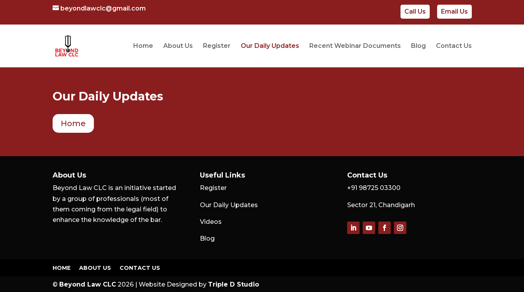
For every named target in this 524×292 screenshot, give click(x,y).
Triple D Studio (233, 284)
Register (217, 46)
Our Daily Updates (270, 46)
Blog (418, 46)
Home (143, 46)
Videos (211, 221)
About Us (178, 46)
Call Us (415, 11)
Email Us (454, 11)
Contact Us (454, 46)
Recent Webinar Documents (355, 46)
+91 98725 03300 (373, 188)
